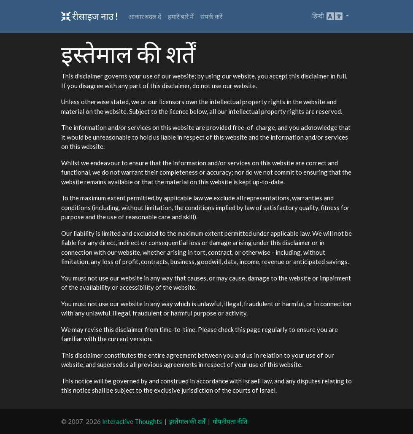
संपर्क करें (211, 16)
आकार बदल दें (144, 16)
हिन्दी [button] (328, 16)
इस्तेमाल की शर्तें (187, 421)
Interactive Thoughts (132, 421)
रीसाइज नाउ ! (89, 16)
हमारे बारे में (181, 16)
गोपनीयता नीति (230, 421)
